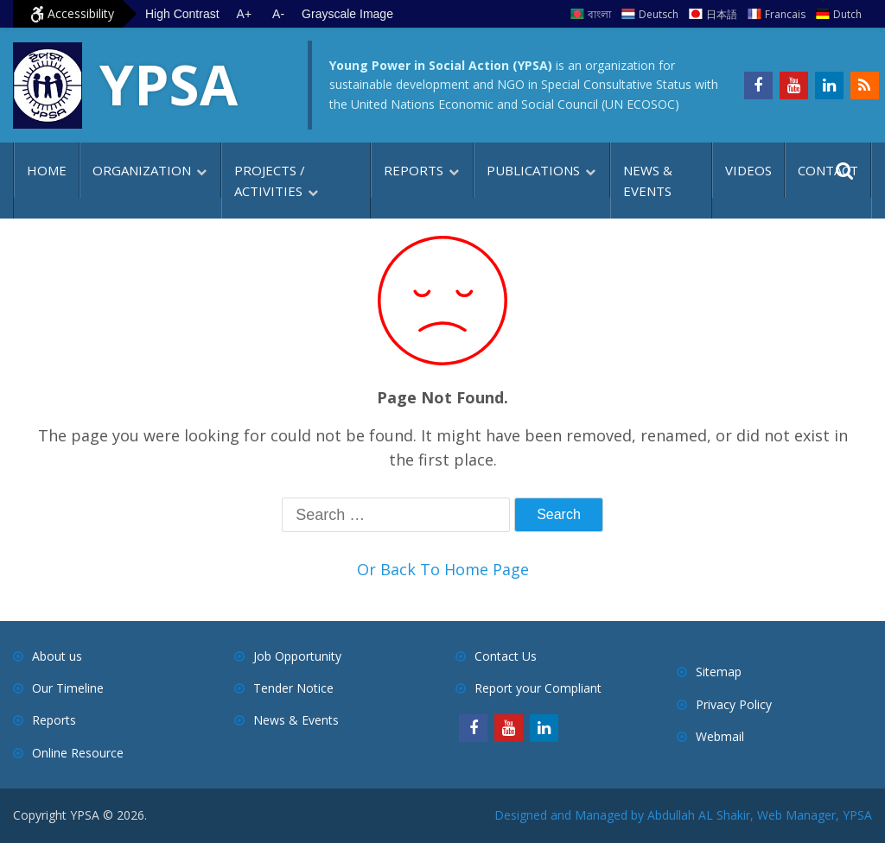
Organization (141, 170)
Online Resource (78, 753)
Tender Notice (293, 688)
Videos (748, 170)
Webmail (720, 736)
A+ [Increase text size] (244, 14)
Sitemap (719, 671)
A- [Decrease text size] (278, 14)
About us (57, 656)
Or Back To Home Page (443, 569)
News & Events (647, 181)
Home (47, 170)
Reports (413, 170)
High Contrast (182, 14)
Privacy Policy (734, 704)
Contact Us (505, 656)
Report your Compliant (538, 688)
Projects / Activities (269, 181)
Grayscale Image (347, 14)
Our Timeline (68, 688)
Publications (533, 170)
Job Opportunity (297, 656)
